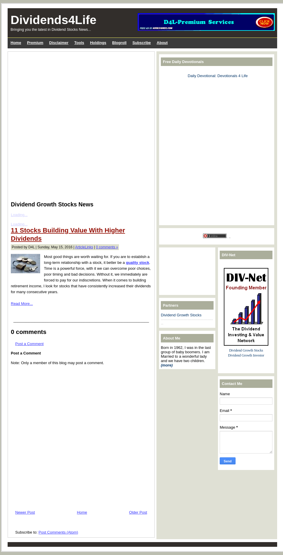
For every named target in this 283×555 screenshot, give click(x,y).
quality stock (137, 262)
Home (82, 512)
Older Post (138, 512)
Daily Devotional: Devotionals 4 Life (218, 76)
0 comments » (107, 247)
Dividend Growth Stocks (181, 315)
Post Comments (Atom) (58, 532)
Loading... (19, 224)
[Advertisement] (81, 152)
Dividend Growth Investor (246, 355)
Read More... (22, 303)
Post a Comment (29, 344)
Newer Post (25, 512)
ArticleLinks (84, 247)
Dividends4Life (53, 20)
